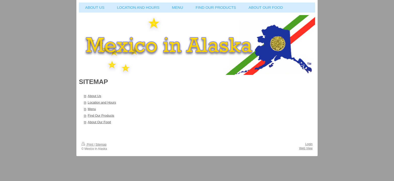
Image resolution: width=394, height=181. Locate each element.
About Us (94, 96)
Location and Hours (102, 102)
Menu (92, 109)
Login (309, 144)
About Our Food (99, 122)
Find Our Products (101, 115)
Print (87, 144)
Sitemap (101, 144)
